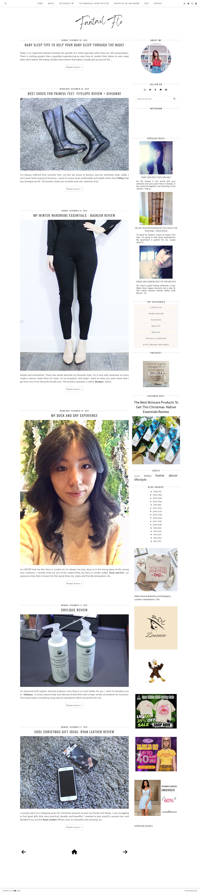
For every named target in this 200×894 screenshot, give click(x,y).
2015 (155, 528)
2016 (155, 525)
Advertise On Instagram (126, 3)
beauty (156, 326)
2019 (155, 515)
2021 (155, 508)
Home (40, 3)
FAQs (146, 3)
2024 (155, 498)
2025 (155, 495)
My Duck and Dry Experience (74, 415)
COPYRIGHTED (191, 891)
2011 (155, 541)
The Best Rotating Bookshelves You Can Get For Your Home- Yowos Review (156, 229)
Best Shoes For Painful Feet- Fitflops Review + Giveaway (74, 93)
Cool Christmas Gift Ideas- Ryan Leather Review (74, 731)
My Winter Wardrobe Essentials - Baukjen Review (74, 215)
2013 (155, 534)
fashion (156, 320)
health (156, 332)
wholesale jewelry (143, 826)
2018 (155, 518)
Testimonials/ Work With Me (94, 3)
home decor (156, 314)
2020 (155, 511)
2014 (155, 531)
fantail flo (8, 891)
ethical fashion (156, 338)
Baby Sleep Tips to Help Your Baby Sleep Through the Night (74, 44)
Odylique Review (74, 609)
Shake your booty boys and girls (156, 177)
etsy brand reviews (156, 345)
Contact (158, 3)
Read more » (74, 67)
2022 (155, 505)
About (51, 3)
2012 (155, 538)
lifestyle (156, 307)
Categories (65, 3)
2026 (155, 491)
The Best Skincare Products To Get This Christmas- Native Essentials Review (156, 406)
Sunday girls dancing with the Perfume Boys (156, 281)
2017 (155, 521)
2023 (155, 501)
